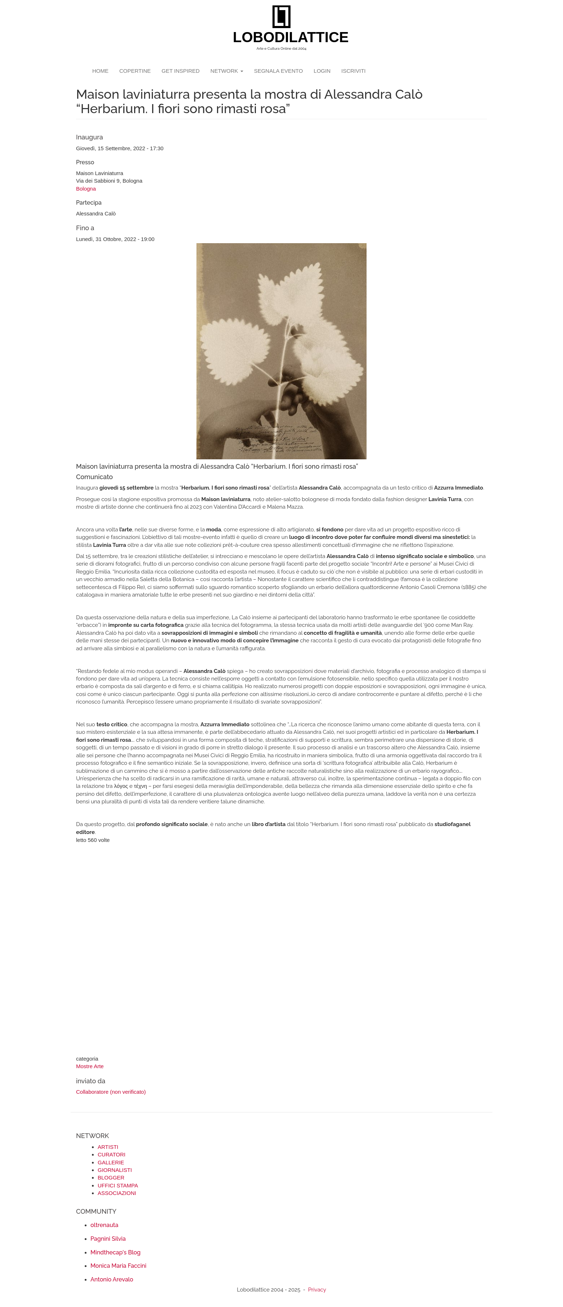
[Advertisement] (281, 950)
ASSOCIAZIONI (117, 1193)
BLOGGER (111, 1177)
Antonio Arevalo (111, 1279)
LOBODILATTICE (284, 37)
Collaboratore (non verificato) (111, 1092)
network (226, 71)
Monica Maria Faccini (118, 1265)
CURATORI (111, 1154)
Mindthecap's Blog (115, 1252)
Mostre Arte (90, 1066)
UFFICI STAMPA (118, 1185)
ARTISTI (108, 1147)
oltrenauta (104, 1225)
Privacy (317, 1289)
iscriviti (353, 71)
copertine (135, 71)
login (322, 71)
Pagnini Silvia (108, 1238)
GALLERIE (111, 1162)
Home (100, 71)
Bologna (86, 189)
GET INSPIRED (180, 71)
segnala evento (278, 71)
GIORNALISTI (115, 1170)
